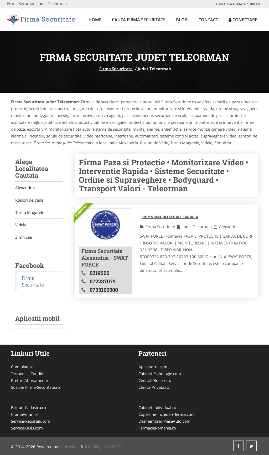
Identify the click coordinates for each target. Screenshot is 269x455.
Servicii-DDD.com (27, 428)
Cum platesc (22, 366)
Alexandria (25, 187)
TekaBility (93, 446)
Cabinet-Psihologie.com (159, 373)
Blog (182, 20)
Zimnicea (23, 237)
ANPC (110, 446)
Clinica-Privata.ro (153, 387)
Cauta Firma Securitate (138, 20)
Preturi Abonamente (29, 380)
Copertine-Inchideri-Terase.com (166, 414)
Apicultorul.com (152, 366)
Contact (208, 20)
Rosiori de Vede (29, 200)
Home (95, 20)
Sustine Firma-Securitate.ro (35, 387)
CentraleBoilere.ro (154, 380)
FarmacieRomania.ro (157, 428)
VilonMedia (69, 446)
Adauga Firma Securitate (238, 4)
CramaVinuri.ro (25, 414)
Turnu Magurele (29, 212)
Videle (20, 224)
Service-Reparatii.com (30, 421)
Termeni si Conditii (27, 373)
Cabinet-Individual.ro (157, 407)
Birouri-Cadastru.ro (28, 407)
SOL (120, 446)
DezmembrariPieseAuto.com (164, 421)
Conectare (243, 20)
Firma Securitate (116, 68)
